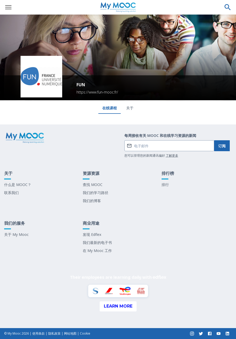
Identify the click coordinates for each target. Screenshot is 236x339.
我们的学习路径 (95, 192)
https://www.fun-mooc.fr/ (97, 92)
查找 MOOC (93, 184)
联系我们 (11, 192)
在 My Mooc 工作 (97, 250)
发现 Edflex (92, 234)
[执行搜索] (228, 7)
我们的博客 (92, 200)
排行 (165, 184)
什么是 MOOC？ (17, 184)
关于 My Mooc (16, 234)
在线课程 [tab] (109, 107)
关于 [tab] (129, 107)
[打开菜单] (8, 7)
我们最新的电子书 (97, 242)
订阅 (222, 145)
